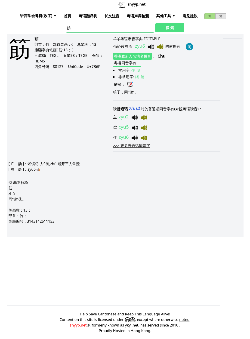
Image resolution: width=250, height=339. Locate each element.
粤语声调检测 (138, 15)
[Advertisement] (125, 271)
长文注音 (112, 15)
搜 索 (170, 27)
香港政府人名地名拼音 (132, 56)
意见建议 (190, 15)
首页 (67, 15)
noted (184, 319)
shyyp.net (78, 325)
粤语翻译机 (88, 15)
